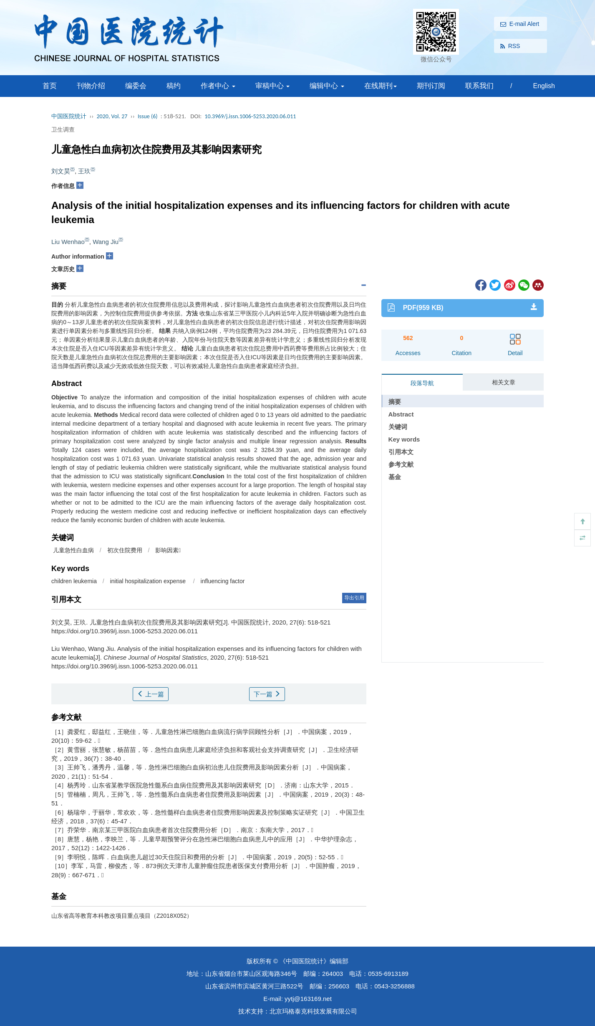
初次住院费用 (124, 550)
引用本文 (400, 451)
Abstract (401, 414)
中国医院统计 (68, 116)
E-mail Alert (520, 24)
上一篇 (150, 694)
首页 (50, 86)
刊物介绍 (91, 86)
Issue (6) (148, 116)
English (544, 85)
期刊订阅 (431, 86)
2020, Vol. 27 (112, 116)
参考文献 (400, 464)
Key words (404, 439)
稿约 (173, 86)
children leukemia (74, 581)
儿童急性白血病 (72, 550)
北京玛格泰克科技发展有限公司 (313, 1011)
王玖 (84, 171)
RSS (510, 46)
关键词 (397, 426)
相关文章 (503, 382)
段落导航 (422, 383)
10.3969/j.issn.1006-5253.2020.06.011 (250, 116)
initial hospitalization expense (148, 581)
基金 (394, 476)
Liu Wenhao (68, 241)
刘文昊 (60, 171)
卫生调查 (63, 129)
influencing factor (223, 581)
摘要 (394, 401)
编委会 (135, 86)
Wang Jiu (105, 241)
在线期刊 (380, 86)
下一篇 (267, 694)
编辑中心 (327, 86)
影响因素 (168, 550)
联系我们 (479, 86)
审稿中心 (272, 86)
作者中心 (218, 86)
